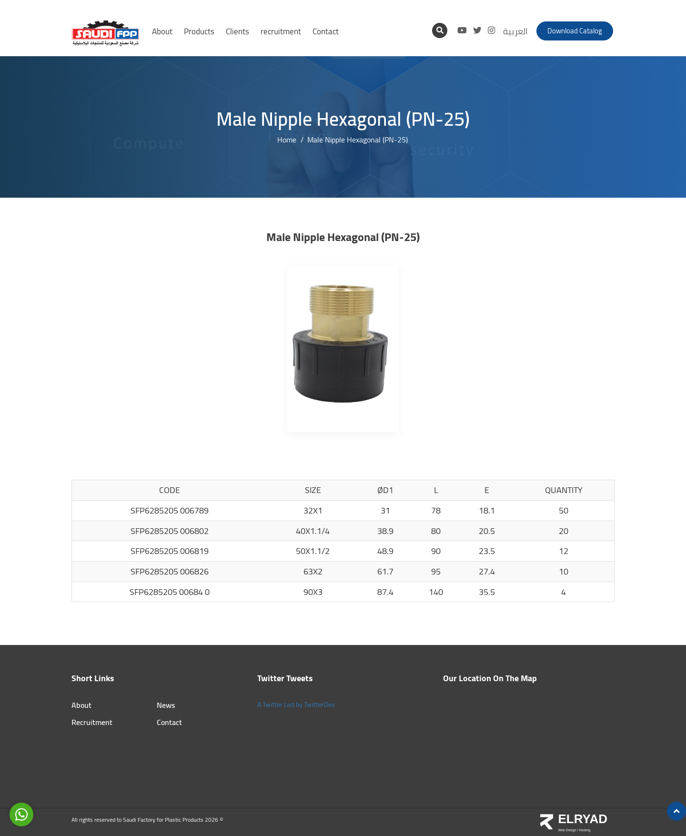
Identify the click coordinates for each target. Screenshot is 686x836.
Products (199, 31)
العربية (515, 31)
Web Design (567, 830)
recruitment (281, 31)
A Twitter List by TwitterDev (296, 704)
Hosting (584, 830)
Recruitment (91, 722)
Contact (326, 31)
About (162, 31)
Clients (237, 31)
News (166, 705)
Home (286, 139)
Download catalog (574, 31)
